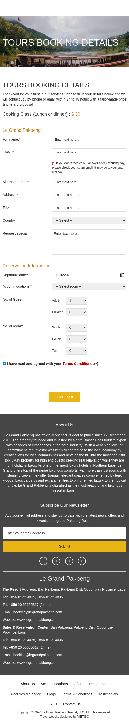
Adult (55, 300)
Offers (78, 684)
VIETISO (83, 716)
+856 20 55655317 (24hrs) (30, 605)
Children (57, 312)
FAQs (52, 704)
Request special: (16, 233)
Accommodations (54, 684)
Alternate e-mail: (16, 182)
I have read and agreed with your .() (50, 364)
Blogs (51, 694)
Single (56, 327)
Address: (10, 195)
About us (28, 684)
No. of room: (13, 326)
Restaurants (98, 684)
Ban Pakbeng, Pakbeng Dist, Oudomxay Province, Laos (81, 589)
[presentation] (41, 379)
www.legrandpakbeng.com (37, 620)
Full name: (11, 139)
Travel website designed (56, 716)
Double (57, 339)
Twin (55, 350)
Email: (8, 152)
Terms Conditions (77, 364)
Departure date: (15, 275)
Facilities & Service (26, 694)
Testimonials (108, 694)
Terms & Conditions (77, 694)
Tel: (6, 208)
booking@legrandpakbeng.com (37, 612)
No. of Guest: (13, 299)
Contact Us (72, 704)
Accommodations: (17, 286)
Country (9, 220)
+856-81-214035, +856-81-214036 (36, 597)
